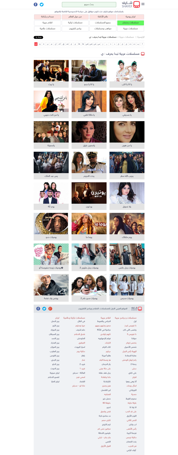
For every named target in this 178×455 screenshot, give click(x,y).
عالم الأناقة (103, 16)
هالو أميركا (106, 356)
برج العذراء (55, 343)
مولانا (133, 338)
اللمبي (108, 442)
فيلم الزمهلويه (104, 338)
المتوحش (81, 338)
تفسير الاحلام (53, 377)
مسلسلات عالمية (47, 28)
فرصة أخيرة (131, 433)
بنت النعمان (131, 442)
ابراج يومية (130, 16)
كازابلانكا (107, 381)
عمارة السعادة (130, 356)
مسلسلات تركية (75, 22)
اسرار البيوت (80, 347)
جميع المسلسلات (103, 22)
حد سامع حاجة (105, 416)
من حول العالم (75, 16)
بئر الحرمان (106, 364)
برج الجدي (55, 360)
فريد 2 (82, 364)
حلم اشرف (80, 330)
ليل (135, 321)
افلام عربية (47, 22)
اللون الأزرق (131, 416)
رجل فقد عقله (105, 373)
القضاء (82, 381)
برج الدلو (55, 364)
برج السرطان (54, 334)
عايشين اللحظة (104, 433)
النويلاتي (132, 390)
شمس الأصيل (130, 347)
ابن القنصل (106, 390)
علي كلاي (132, 373)
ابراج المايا (55, 381)
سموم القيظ (131, 399)
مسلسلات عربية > (125, 37)
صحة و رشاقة (47, 16)
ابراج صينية (54, 373)
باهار (83, 356)
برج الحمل (55, 321)
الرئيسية (140, 37)
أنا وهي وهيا (131, 381)
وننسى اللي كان (129, 330)
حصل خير (107, 399)
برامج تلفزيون (75, 28)
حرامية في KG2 (104, 330)
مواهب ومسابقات (102, 28)
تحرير (109, 407)
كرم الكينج (106, 424)
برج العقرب (54, 351)
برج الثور (55, 326)
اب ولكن (132, 424)
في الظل (81, 321)
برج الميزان (54, 347)
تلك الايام (106, 347)
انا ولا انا (133, 407)
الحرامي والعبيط (104, 321)
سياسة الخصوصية (75, 11)
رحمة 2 (133, 364)
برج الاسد (55, 338)
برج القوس (54, 356)
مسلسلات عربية (130, 28)
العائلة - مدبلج (79, 373)
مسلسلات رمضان (130, 22)
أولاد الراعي (131, 450)
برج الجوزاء (55, 330)
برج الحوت (55, 368)
